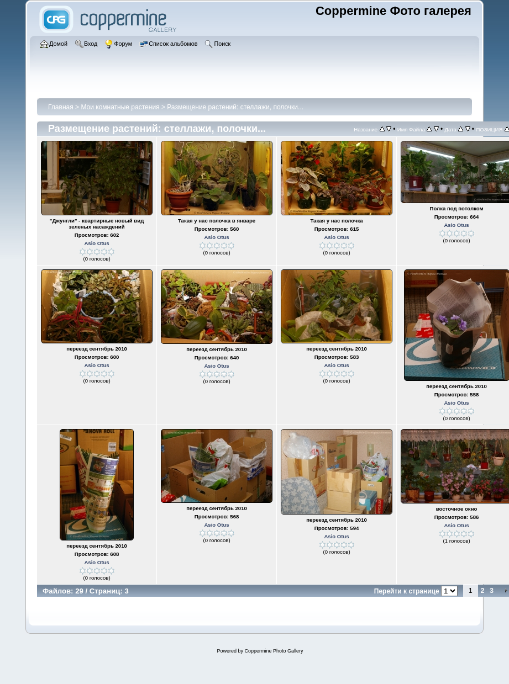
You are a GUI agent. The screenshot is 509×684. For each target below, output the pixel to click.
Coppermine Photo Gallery (273, 651)
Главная (61, 107)
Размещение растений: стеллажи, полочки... (235, 107)
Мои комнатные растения (120, 107)
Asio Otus (96, 243)
